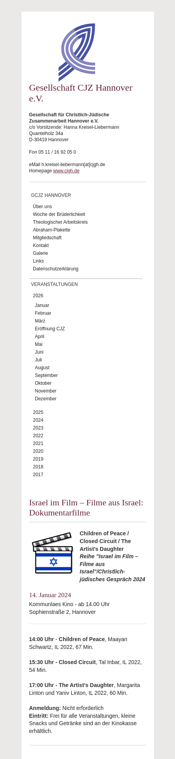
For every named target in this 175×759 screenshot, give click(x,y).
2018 (38, 467)
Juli (38, 360)
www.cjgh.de (66, 171)
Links (38, 261)
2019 (38, 459)
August (42, 367)
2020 (38, 451)
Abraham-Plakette (52, 230)
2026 (38, 295)
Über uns (42, 206)
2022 (38, 435)
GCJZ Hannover (51, 195)
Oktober (43, 383)
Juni (39, 352)
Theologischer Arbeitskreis (60, 222)
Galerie (40, 253)
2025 (38, 412)
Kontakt (41, 245)
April (39, 336)
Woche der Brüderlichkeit (59, 214)
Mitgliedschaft (47, 237)
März (40, 321)
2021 (38, 443)
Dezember (46, 398)
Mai (38, 344)
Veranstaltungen (54, 284)
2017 (38, 474)
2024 (38, 420)
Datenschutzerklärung (56, 269)
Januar (42, 305)
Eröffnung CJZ (50, 328)
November (46, 391)
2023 (38, 428)
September (46, 375)
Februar (43, 313)
